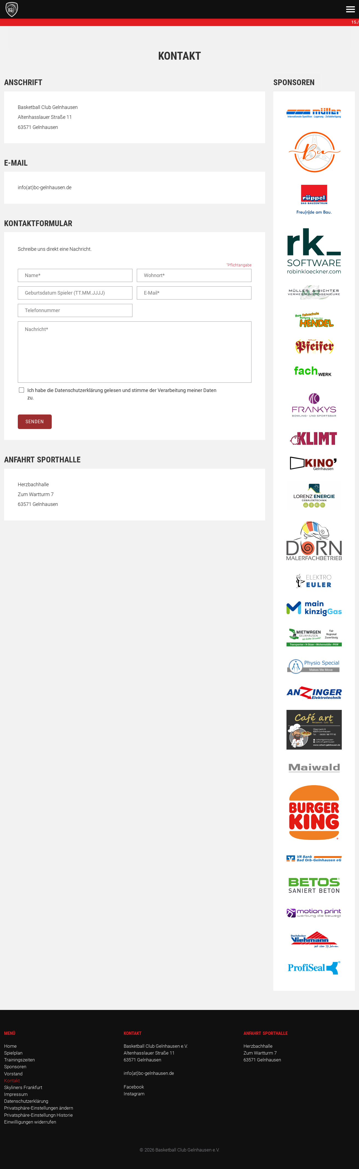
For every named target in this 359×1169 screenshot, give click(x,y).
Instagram (134, 1093)
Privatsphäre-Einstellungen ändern (38, 1108)
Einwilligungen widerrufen (30, 1122)
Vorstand (13, 1073)
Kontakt (12, 1080)
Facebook (134, 1087)
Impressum (16, 1094)
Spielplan (13, 1053)
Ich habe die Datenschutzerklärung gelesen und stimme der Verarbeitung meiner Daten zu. (121, 394)
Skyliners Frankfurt (23, 1087)
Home (10, 1046)
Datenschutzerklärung (26, 1101)
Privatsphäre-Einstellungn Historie (38, 1115)
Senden (34, 421)
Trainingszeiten (19, 1060)
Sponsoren (15, 1066)
